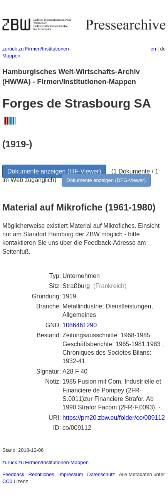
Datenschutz (101, 474)
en (153, 49)
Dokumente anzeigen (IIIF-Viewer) (54, 171)
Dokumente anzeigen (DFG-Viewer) (106, 180)
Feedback (13, 474)
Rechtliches (41, 474)
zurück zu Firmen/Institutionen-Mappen (45, 462)
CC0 (7, 481)
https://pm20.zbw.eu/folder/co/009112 (113, 417)
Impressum (70, 474)
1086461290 (79, 325)
